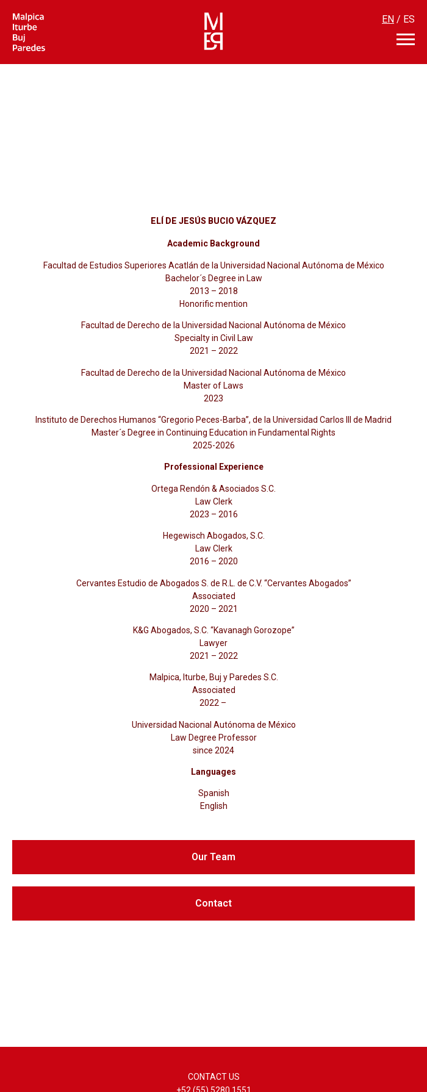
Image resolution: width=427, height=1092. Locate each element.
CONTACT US (214, 1077)
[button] (213, 857)
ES (409, 19)
